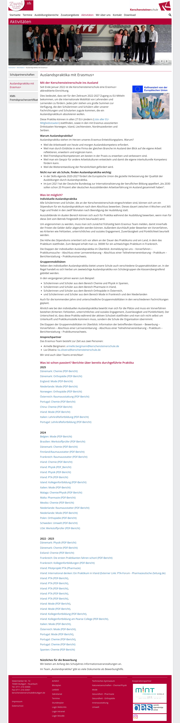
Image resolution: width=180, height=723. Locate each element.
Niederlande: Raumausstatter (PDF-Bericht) (64, 507)
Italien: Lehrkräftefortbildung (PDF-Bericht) (64, 417)
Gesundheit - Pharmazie (103, 694)
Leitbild (55, 689)
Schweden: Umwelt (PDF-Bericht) (58, 523)
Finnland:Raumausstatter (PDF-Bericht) (62, 451)
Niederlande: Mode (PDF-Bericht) (59, 386)
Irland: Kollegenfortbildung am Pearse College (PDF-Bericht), (74, 619)
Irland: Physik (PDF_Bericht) (55, 467)
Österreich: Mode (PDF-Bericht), (58, 629)
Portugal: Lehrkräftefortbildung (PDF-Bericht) (65, 422)
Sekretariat (57, 694)
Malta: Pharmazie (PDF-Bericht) (58, 497)
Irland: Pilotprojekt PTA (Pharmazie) (60, 568)
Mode (94, 689)
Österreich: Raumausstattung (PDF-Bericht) (64, 396)
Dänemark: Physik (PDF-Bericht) (58, 542)
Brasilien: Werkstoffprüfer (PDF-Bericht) (62, 441)
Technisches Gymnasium (103, 681)
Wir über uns (103, 15)
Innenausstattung (100, 702)
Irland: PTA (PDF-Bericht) (54, 477)
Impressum (17, 701)
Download (130, 15)
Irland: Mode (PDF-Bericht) (55, 412)
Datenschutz (17, 705)
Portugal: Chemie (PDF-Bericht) (57, 401)
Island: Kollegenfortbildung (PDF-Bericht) (63, 482)
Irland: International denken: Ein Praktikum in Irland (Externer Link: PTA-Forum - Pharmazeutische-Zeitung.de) (103, 573)
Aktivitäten (87, 15)
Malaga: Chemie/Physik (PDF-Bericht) (61, 492)
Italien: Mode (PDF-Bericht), (55, 624)
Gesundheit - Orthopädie (103, 698)
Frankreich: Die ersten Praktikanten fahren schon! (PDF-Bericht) (76, 557)
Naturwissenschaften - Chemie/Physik (109, 685)
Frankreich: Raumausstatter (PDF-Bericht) (63, 456)
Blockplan (56, 685)
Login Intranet (58, 711)
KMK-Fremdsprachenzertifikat (24, 97)
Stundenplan (58, 702)
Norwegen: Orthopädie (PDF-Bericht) (61, 391)
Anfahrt (55, 681)
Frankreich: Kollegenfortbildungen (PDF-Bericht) (67, 563)
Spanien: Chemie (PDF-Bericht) (57, 649)
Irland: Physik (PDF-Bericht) (55, 472)
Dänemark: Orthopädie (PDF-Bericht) (61, 376)
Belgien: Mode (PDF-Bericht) (56, 436)
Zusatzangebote (70, 15)
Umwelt (95, 707)
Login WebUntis (59, 707)
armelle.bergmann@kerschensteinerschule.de (92, 346)
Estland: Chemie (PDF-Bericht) (57, 552)
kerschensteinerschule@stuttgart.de (28, 692)
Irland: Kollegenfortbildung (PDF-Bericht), (63, 614)
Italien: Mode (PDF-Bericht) (55, 487)
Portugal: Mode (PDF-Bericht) (56, 634)
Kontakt (117, 15)
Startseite (15, 15)
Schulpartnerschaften (22, 74)
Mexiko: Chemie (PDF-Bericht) (57, 502)
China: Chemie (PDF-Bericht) (56, 406)
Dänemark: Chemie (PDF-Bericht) (59, 371)
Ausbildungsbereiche (46, 15)
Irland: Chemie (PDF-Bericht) (56, 462)
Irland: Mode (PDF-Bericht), (55, 608)
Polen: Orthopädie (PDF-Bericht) (58, 518)
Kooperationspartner (141, 681)
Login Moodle (58, 715)
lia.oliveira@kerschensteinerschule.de (79, 349)
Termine (27, 15)
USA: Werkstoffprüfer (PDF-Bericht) (60, 528)
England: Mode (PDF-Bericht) (56, 381)
